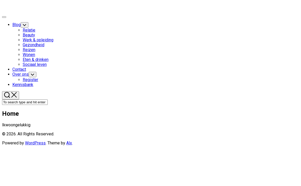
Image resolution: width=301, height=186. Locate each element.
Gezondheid (33, 44)
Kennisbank (22, 84)
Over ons (20, 74)
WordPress (35, 143)
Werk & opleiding (38, 39)
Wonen (29, 54)
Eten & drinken (35, 59)
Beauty (29, 35)
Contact (19, 69)
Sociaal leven (35, 64)
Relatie (29, 30)
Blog (16, 24)
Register (30, 79)
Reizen (29, 49)
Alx (69, 143)
